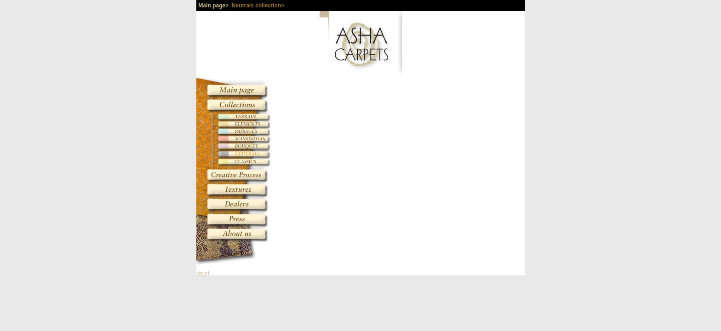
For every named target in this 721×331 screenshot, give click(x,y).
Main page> (214, 5)
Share (201, 273)
